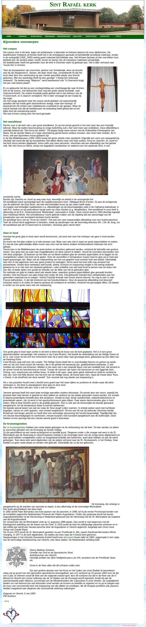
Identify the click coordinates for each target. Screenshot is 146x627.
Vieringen (22, 36)
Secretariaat (36, 36)
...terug (6, 601)
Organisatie (50, 36)
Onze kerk (77, 36)
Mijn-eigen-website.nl (131, 625)
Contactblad (91, 36)
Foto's (118, 36)
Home (9, 36)
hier (47, 387)
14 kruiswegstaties (16, 427)
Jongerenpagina (63, 36)
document (69, 537)
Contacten (104, 36)
